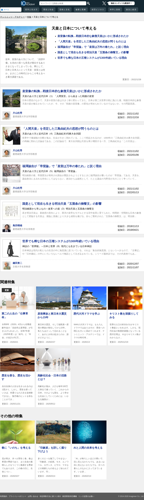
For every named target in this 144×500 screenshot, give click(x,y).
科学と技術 (115, 10)
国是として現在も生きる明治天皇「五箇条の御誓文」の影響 (93, 52)
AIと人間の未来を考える (88, 447)
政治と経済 (131, 10)
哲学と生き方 (31, 10)
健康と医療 (81, 10)
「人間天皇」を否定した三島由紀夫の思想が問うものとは (91, 41)
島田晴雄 (17, 225)
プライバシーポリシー (17, 496)
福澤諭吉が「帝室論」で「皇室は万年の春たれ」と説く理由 (93, 46)
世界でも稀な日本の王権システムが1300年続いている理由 (92, 57)
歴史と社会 (48, 10)
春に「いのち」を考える (16, 447)
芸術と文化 (65, 10)
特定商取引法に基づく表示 (50, 496)
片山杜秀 (17, 113)
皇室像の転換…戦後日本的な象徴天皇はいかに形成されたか (93, 36)
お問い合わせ (33, 496)
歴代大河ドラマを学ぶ (86, 313)
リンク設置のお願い (86, 496)
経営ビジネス (98, 10)
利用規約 (3, 496)
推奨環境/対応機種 (69, 496)
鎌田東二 (17, 263)
